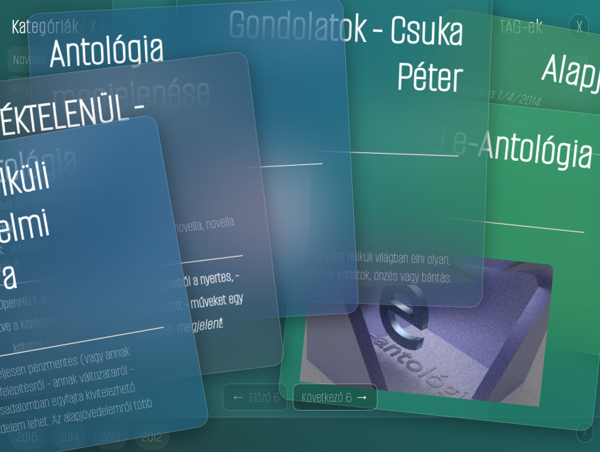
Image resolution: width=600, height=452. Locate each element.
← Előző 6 (255, 397)
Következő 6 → (335, 397)
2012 (152, 437)
